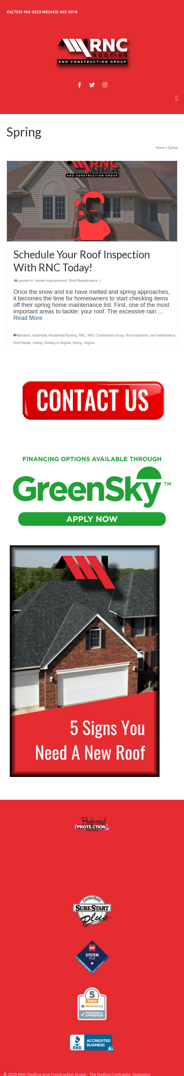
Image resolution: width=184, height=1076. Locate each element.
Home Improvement (51, 280)
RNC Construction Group (105, 335)
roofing (37, 343)
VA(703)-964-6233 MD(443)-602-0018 (42, 12)
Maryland (23, 335)
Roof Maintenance (83, 280)
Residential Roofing (63, 335)
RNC (82, 335)
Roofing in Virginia (57, 343)
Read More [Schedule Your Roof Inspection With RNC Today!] (27, 318)
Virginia (89, 343)
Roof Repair (22, 343)
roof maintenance (162, 335)
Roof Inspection (137, 335)
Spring (77, 343)
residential (39, 335)
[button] (177, 98)
